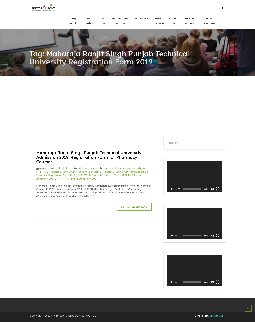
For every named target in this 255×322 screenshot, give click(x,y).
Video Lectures (209, 21)
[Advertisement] (127, 102)
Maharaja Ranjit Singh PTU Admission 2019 (74, 171)
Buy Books (74, 21)
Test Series (89, 21)
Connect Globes (217, 316)
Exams (173, 18)
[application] (194, 176)
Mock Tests (158, 21)
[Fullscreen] (217, 189)
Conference (141, 18)
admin (64, 168)
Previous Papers (189, 21)
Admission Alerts (87, 168)
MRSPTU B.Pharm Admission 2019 (98, 175)
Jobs (103, 18)
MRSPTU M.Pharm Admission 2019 (77, 178)
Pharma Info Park (120, 21)
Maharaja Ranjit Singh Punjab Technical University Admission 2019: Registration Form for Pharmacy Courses (88, 157)
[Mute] (212, 189)
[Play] (171, 189)
